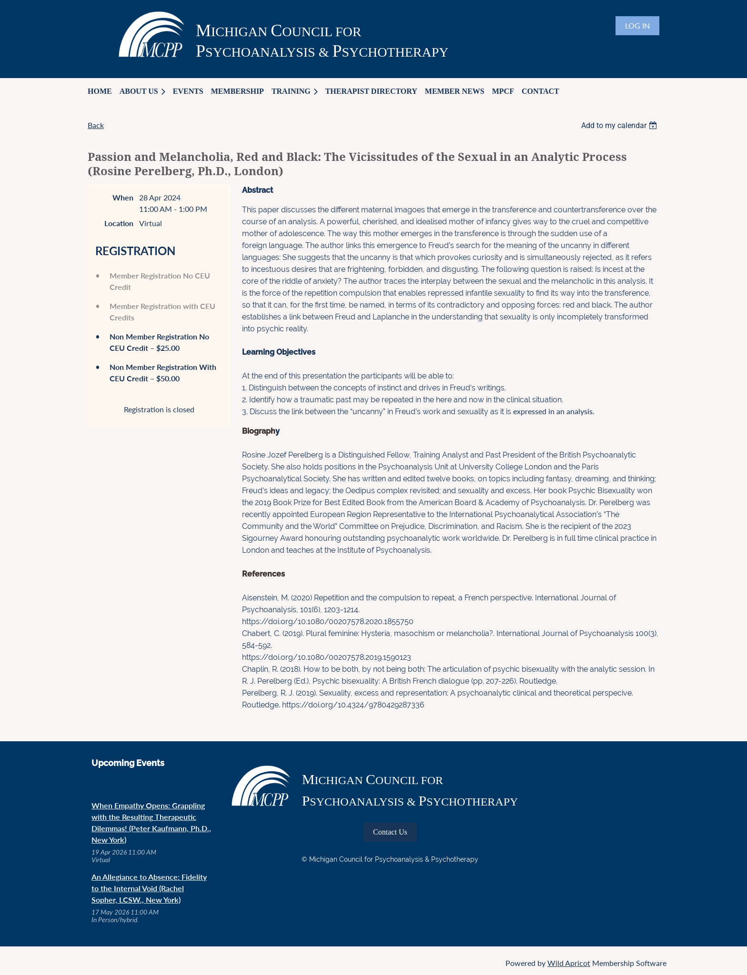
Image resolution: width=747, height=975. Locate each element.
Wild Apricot (568, 962)
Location (118, 223)
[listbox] (620, 125)
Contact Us (390, 832)
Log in (637, 25)
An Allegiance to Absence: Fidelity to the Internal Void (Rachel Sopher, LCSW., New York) (149, 888)
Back (96, 124)
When (122, 197)
